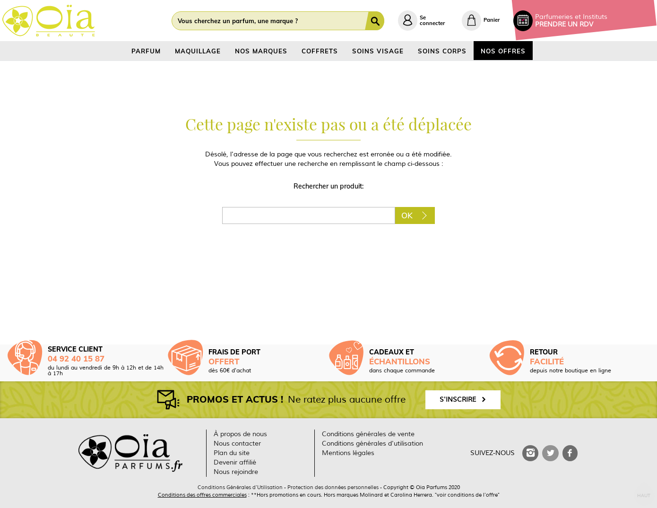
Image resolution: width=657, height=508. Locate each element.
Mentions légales (348, 453)
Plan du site (232, 453)
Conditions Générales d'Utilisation (240, 487)
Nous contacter (237, 443)
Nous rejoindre (236, 472)
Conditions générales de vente (368, 434)
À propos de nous (240, 434)
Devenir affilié (235, 462)
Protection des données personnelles (333, 487)
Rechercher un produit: (328, 186)
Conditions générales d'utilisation (372, 443)
